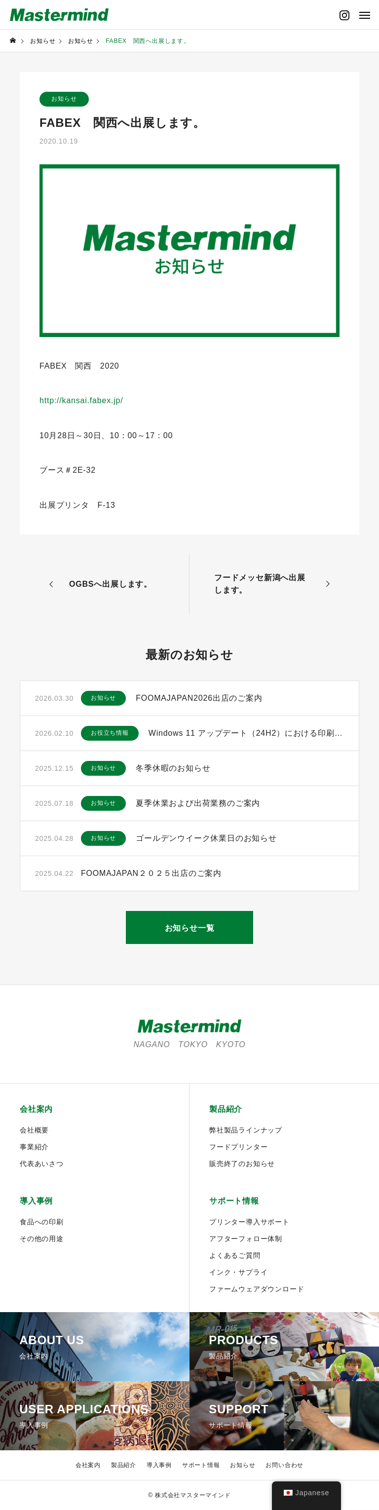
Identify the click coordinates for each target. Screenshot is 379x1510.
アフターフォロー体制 (245, 1239)
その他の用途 (42, 1239)
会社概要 (34, 1130)
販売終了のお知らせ (242, 1164)
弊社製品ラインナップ (245, 1130)
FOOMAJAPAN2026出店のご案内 (199, 698)
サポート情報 (234, 1201)
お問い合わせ (284, 1465)
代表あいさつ (42, 1164)
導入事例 (36, 1201)
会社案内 (36, 1109)
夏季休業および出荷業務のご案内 (198, 803)
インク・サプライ (238, 1272)
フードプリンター (238, 1147)
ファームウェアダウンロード (256, 1289)
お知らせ (63, 99)
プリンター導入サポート (249, 1222)
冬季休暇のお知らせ (173, 768)
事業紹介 (34, 1147)
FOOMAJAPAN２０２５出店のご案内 (151, 873)
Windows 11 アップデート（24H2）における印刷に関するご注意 (246, 733)
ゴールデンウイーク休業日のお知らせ (206, 838)
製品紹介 (225, 1109)
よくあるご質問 (235, 1255)
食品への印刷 (42, 1222)
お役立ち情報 (110, 733)
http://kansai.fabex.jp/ (81, 400)
